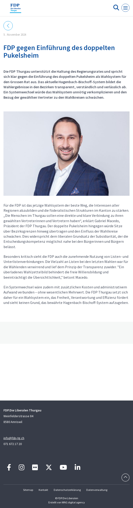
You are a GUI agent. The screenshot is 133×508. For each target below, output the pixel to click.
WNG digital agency (73, 502)
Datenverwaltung (96, 490)
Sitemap (28, 490)
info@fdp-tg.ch (13, 438)
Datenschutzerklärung (67, 490)
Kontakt (43, 490)
